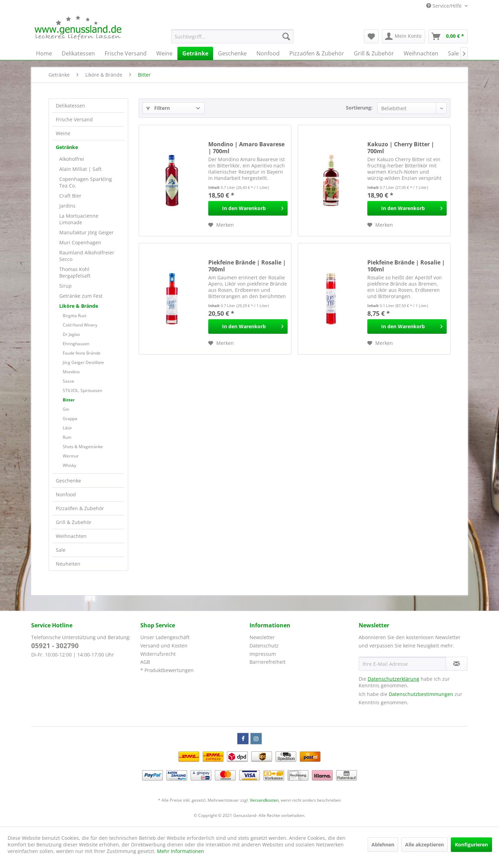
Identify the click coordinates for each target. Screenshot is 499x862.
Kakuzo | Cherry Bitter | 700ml (400, 148)
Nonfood (66, 494)
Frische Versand (74, 119)
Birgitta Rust (74, 316)
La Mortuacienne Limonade (78, 219)
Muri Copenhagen (80, 242)
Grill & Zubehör (73, 522)
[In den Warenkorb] (248, 208)
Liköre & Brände (78, 306)
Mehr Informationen (180, 851)
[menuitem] (232, 36)
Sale (60, 550)
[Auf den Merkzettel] (221, 225)
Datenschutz (264, 645)
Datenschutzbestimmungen (421, 694)
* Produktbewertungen (167, 670)
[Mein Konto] (403, 36)
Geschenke (68, 480)
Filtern (158, 108)
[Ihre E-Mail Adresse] (402, 664)
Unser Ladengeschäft (165, 637)
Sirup (65, 285)
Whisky (69, 465)
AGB (145, 662)
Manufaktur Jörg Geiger (86, 232)
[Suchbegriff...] (232, 36)
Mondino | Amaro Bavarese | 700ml (246, 148)
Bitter (69, 400)
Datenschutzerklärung (393, 679)
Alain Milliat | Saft (80, 169)
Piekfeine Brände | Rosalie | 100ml (406, 266)
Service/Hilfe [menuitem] (444, 5)
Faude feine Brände (81, 353)
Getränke (67, 147)
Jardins (67, 205)
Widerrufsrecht (158, 654)
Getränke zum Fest (81, 296)
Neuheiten (68, 563)
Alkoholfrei (71, 159)
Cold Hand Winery (80, 325)
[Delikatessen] (78, 53)
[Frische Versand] (125, 53)
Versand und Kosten (163, 645)
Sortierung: (359, 107)
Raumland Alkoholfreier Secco (86, 255)
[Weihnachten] (421, 53)
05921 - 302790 (55, 645)
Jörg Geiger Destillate (83, 362)
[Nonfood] (268, 53)
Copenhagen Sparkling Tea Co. (85, 182)
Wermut (70, 456)
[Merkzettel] (371, 36)
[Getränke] (195, 53)
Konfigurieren (471, 844)
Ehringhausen (76, 344)
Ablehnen (382, 844)
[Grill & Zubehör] (374, 53)
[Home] (44, 53)
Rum (67, 437)
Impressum (263, 654)
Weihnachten (71, 536)
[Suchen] (286, 36)
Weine (63, 133)
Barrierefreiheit (268, 662)
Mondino (71, 372)
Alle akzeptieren (424, 844)
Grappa (70, 418)
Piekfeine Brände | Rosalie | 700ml (247, 266)
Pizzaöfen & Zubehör (80, 508)
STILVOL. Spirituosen (82, 390)
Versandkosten (264, 800)
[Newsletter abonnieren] (456, 664)
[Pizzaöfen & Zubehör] (316, 53)
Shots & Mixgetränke (83, 447)
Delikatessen (70, 105)
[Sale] (453, 53)
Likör (67, 428)
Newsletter (262, 637)
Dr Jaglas (71, 334)
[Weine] (164, 53)
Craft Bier (70, 195)
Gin (66, 409)
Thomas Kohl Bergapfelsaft (74, 272)
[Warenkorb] (448, 36)
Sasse (68, 381)
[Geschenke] (232, 53)
